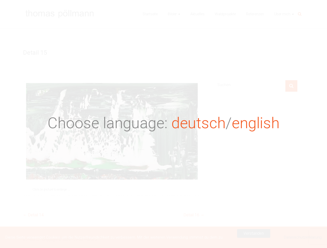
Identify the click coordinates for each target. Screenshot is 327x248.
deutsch (198, 123)
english (255, 123)
